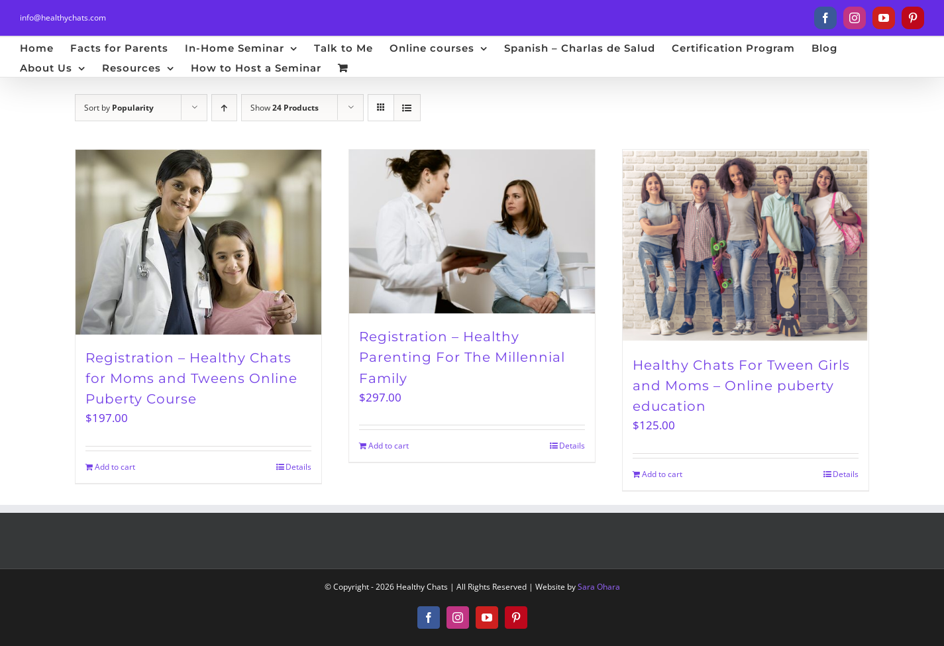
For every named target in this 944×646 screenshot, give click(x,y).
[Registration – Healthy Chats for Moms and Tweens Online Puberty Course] (198, 242)
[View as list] (407, 108)
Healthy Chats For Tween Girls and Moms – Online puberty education (741, 385)
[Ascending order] (224, 107)
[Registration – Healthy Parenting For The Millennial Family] (472, 231)
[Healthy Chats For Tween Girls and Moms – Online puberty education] (745, 246)
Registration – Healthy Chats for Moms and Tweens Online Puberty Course (191, 378)
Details (298, 466)
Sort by (119, 107)
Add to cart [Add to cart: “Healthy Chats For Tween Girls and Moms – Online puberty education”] (662, 474)
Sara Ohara (599, 586)
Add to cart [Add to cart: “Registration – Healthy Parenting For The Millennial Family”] (388, 445)
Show (284, 107)
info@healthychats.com (63, 17)
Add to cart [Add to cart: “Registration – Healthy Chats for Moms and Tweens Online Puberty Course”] (115, 466)
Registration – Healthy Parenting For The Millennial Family (462, 357)
